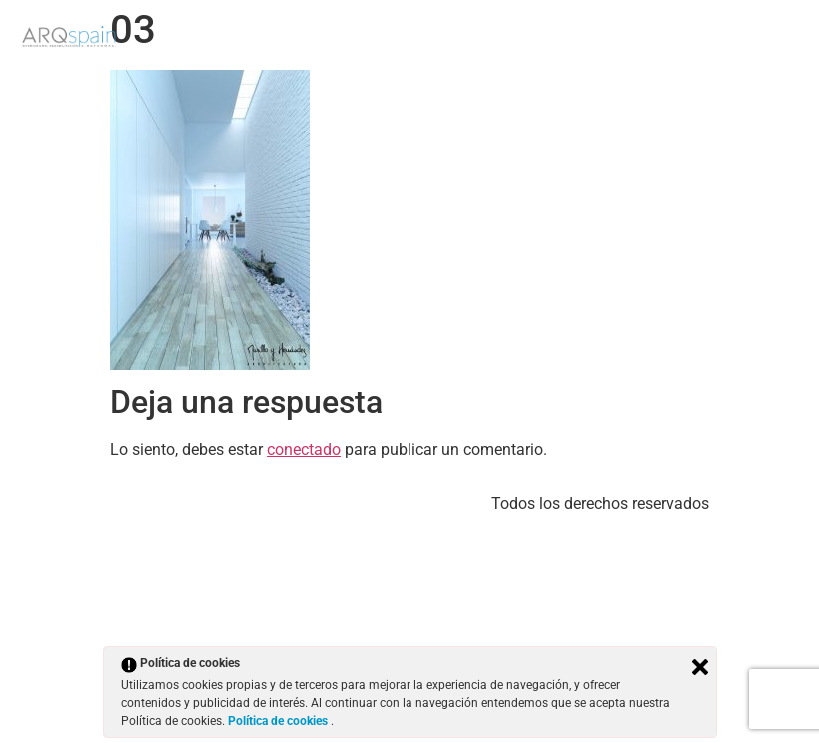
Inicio (513, 47)
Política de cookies (279, 721)
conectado (304, 449)
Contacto (760, 47)
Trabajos (597, 47)
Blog (678, 47)
